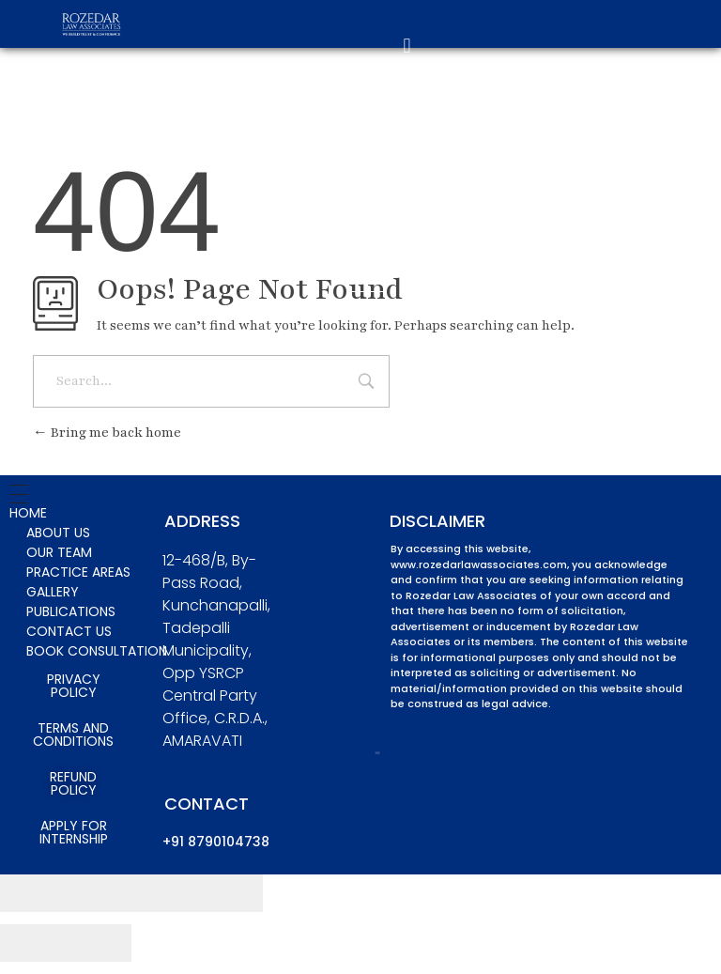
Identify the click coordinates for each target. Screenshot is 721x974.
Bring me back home (107, 432)
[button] (407, 46)
